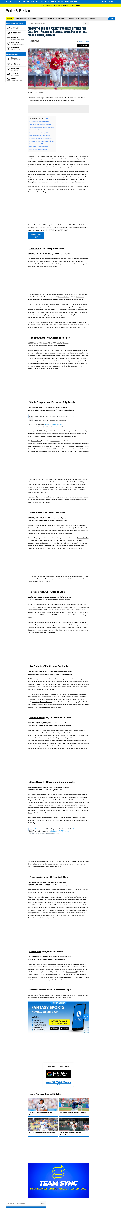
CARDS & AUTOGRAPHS (71, 1)
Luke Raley (35, 248)
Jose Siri (70, 969)
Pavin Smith (57, 805)
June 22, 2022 (55, 833)
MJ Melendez (55, 441)
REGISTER (111, 1)
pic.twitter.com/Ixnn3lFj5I (53, 425)
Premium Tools (16, 27)
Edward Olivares (54, 449)
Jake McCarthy (58, 810)
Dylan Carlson (62, 699)
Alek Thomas (49, 802)
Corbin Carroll (64, 820)
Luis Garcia (62, 161)
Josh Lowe (43, 322)
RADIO (112, 18)
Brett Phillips (35, 322)
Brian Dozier (82, 294)
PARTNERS (60, 1)
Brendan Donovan (46, 702)
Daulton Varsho (36, 810)
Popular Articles (12, 54)
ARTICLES (40, 18)
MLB (11, 1)
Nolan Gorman (32, 161)
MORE (37, 1)
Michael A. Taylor (33, 489)
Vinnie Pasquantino (39, 402)
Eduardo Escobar (82, 538)
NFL (7, 1)
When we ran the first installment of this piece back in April (47, 156)
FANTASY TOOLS (61, 18)
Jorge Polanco (66, 743)
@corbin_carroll (40, 829)
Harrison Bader (71, 697)
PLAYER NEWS (32, 18)
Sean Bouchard (37, 337)
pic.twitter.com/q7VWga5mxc (59, 831)
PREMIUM (9, 18)
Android (82, 995)
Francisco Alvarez (38, 877)
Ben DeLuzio (35, 666)
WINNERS (53, 1)
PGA (24, 1)
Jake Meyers (77, 974)
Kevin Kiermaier (67, 327)
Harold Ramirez (55, 322)
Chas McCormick (71, 972)
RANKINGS (71, 18)
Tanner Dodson (78, 299)
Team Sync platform (49, 227)
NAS (28, 1)
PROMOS (92, 18)
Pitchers (14, 58)
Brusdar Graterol (63, 297)
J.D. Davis (85, 543)
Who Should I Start (17, 42)
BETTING (47, 1)
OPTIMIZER (84, 18)
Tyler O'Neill (55, 697)
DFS (42, 1)
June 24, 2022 (59, 427)
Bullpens (13, 78)
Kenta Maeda (80, 297)
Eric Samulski (84, 41)
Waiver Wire (15, 68)
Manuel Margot (54, 327)
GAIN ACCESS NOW (36, 236)
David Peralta (68, 802)
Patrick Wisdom (55, 627)
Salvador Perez (36, 441)
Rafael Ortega (45, 627)
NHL (20, 1)
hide (46, 118)
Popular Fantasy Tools (14, 23)
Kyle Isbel (33, 499)
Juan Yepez (35, 702)
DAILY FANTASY (50, 18)
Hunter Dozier (48, 479)
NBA (15, 1)
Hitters (13, 63)
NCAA (32, 1)
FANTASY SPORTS (21, 18)
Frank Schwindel (69, 627)
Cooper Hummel (68, 810)
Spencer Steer (37, 717)
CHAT (77, 18)
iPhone (74, 995)
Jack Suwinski (41, 164)
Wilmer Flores (78, 748)
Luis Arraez (76, 743)
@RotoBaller (83, 45)
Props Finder (15, 47)
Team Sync (14, 37)
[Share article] (29, 45)
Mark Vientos (36, 512)
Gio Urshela (55, 746)
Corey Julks (35, 951)
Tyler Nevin (52, 164)
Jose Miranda (66, 746)
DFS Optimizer (16, 32)
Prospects (14, 73)
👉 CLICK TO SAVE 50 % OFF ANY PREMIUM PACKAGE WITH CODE (60, 5)
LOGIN (104, 1)
